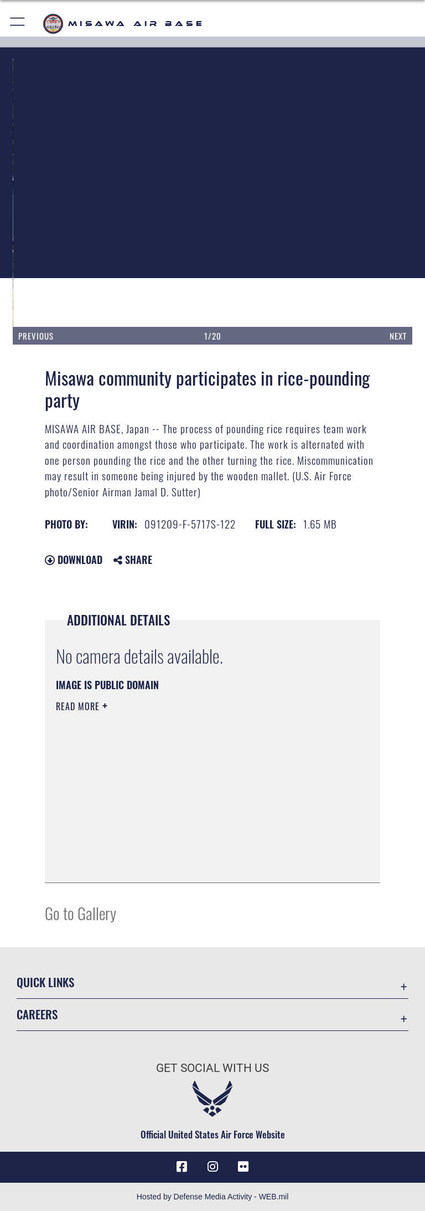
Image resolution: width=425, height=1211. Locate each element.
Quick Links (45, 982)
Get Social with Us (212, 1068)
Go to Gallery (80, 913)
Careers (37, 1014)
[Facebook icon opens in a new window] (181, 1166)
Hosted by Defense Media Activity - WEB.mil (213, 1196)
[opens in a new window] (243, 1166)
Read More (79, 706)
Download (73, 559)
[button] (18, 23)
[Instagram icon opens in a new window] (212, 1166)
